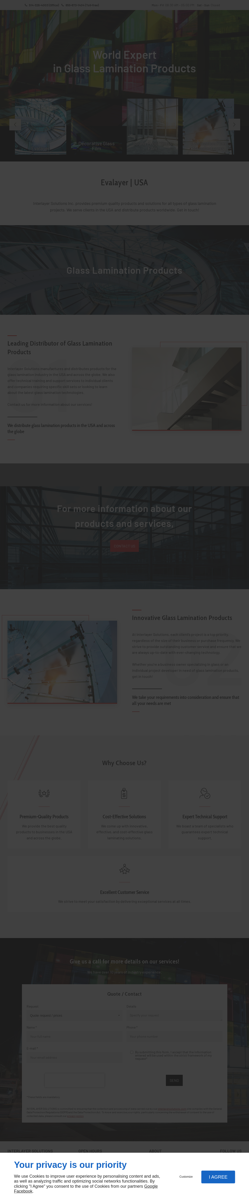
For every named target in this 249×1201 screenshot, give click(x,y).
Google (151, 1186)
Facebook (23, 1191)
